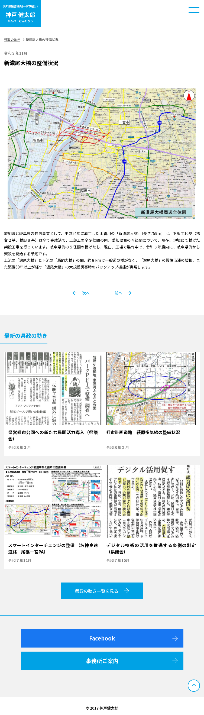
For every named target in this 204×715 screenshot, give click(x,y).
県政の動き (12, 39)
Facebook (133, 638)
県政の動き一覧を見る (102, 591)
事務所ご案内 (132, 661)
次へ (81, 293)
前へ (123, 293)
